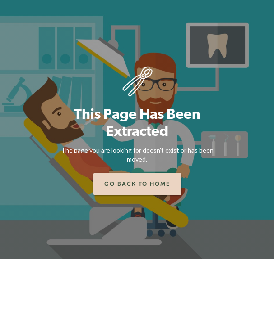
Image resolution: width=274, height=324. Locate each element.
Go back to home (137, 183)
